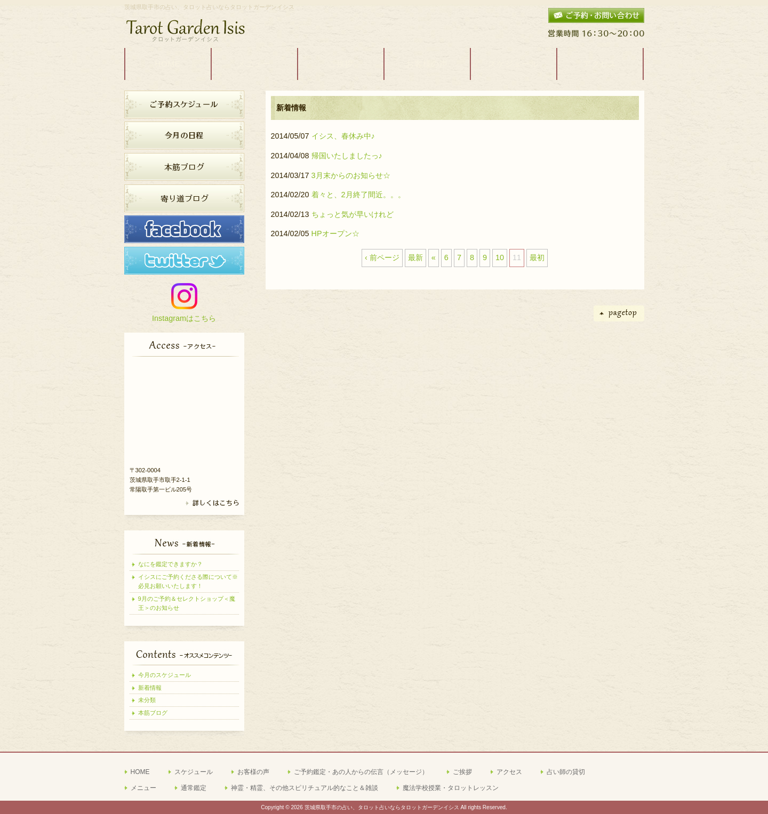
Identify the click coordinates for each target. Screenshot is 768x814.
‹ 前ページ (382, 257)
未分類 (147, 700)
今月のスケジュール (164, 675)
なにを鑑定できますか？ (170, 564)
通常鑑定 (193, 788)
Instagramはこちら (184, 318)
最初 (537, 257)
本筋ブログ (152, 713)
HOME (140, 772)
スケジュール (193, 772)
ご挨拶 (462, 772)
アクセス (509, 772)
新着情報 (150, 687)
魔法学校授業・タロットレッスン (451, 788)
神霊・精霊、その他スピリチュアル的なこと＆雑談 (304, 788)
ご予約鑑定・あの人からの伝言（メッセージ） (361, 772)
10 (499, 257)
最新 (415, 257)
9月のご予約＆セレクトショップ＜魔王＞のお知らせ (186, 603)
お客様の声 (253, 772)
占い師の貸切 (566, 772)
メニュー (143, 788)
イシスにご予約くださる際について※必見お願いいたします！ (188, 581)
